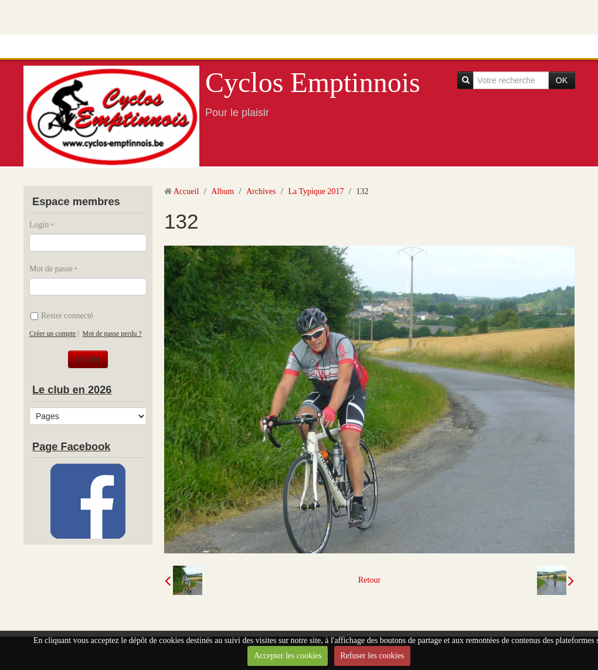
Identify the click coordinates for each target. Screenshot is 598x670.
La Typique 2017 (316, 191)
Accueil (186, 191)
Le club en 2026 (71, 390)
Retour (369, 580)
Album (222, 191)
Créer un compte (52, 333)
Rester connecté (61, 315)
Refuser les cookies (372, 655)
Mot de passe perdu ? (112, 333)
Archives (261, 191)
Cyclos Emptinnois (312, 82)
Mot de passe (51, 268)
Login (39, 224)
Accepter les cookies (288, 655)
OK (562, 80)
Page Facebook (71, 447)
